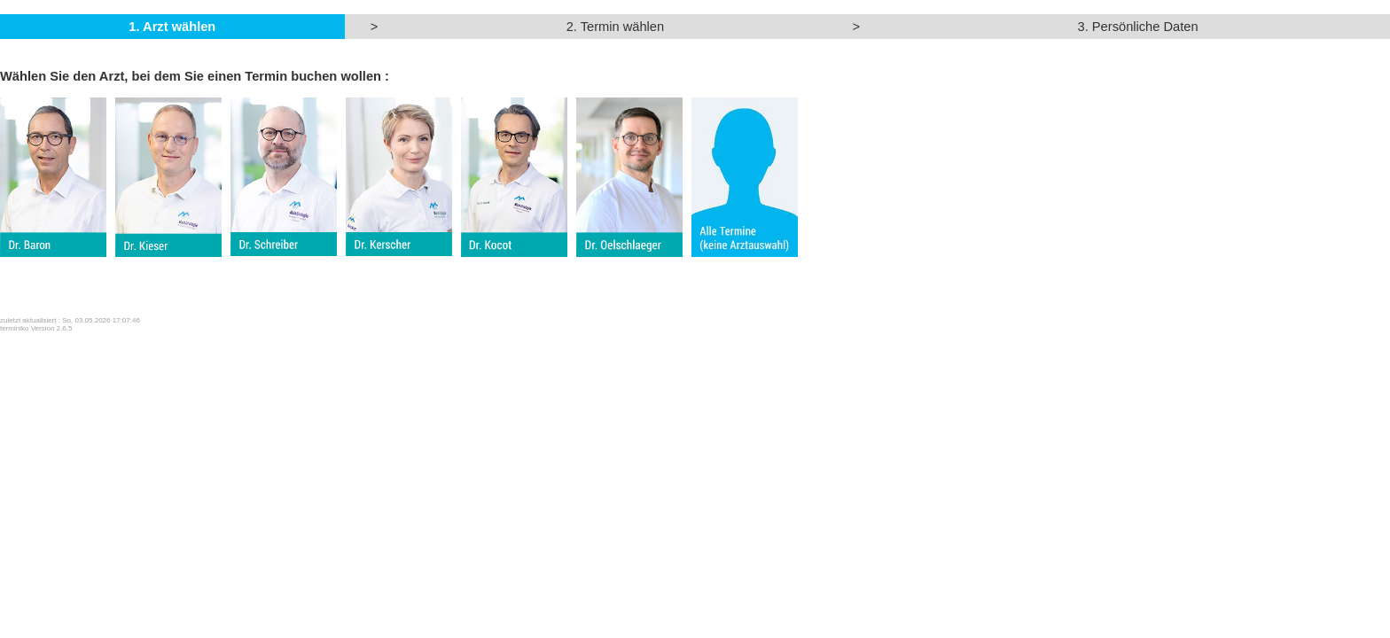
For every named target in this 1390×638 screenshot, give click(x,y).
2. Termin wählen (615, 26)
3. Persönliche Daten (1138, 26)
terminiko (14, 328)
